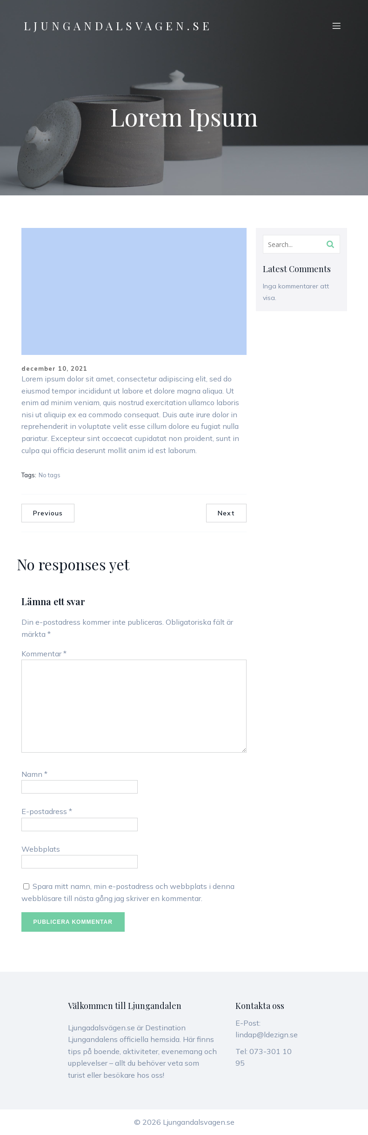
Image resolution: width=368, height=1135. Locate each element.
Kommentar (44, 653)
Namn (34, 774)
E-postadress (46, 811)
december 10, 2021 (54, 368)
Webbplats (40, 849)
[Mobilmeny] (337, 25)
